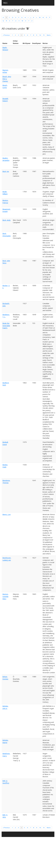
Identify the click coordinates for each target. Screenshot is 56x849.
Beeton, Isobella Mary (5, 596)
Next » (49, 35)
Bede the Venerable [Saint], (6, 325)
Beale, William (5, 192)
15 (44, 35)
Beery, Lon (6, 514)
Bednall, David (5, 443)
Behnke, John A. (5, 707)
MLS (5, 2)
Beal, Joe (5, 171)
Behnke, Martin (5, 741)
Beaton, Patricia (5, 201)
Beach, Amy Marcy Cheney (6, 78)
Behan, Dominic (5, 677)
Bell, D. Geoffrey (5, 782)
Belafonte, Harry (6, 754)
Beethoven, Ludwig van (6, 559)
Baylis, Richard (5, 48)
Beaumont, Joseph (6, 210)
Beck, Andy (6, 220)
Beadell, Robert (5, 99)
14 (40, 35)
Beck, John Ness (6, 262)
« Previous (6, 35)
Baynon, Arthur (5, 71)
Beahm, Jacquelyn (5, 159)
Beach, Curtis (4, 86)
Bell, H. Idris (5, 816)
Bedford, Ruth (5, 384)
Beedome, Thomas (6, 481)
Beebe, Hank (5, 466)
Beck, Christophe (6, 234)
